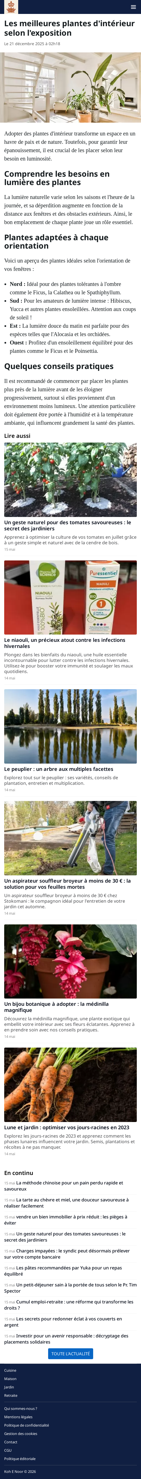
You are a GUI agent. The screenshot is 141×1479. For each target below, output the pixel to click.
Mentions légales (18, 1416)
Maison (10, 1378)
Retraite (10, 1395)
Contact (10, 1441)
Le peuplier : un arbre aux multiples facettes (58, 769)
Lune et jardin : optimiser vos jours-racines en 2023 (66, 1127)
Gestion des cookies (20, 1433)
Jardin (9, 1387)
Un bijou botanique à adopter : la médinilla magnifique (56, 1007)
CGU (8, 1450)
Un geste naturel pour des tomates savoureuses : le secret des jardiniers (67, 525)
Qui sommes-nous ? (20, 1408)
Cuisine (10, 1370)
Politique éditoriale (20, 1458)
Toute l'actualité (70, 1353)
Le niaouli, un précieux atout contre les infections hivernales (64, 643)
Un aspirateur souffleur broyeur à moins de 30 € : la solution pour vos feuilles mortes (67, 884)
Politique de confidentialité (26, 1425)
